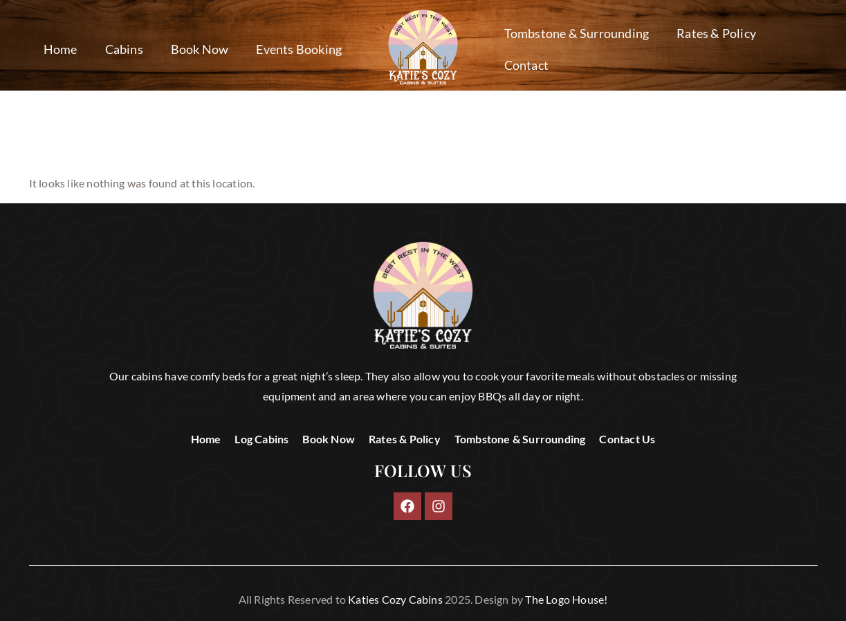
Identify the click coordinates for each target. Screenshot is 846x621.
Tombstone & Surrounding (577, 33)
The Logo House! (566, 599)
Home (60, 49)
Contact (526, 65)
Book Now (200, 49)
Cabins (124, 49)
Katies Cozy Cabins (395, 599)
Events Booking (299, 49)
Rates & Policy (716, 33)
